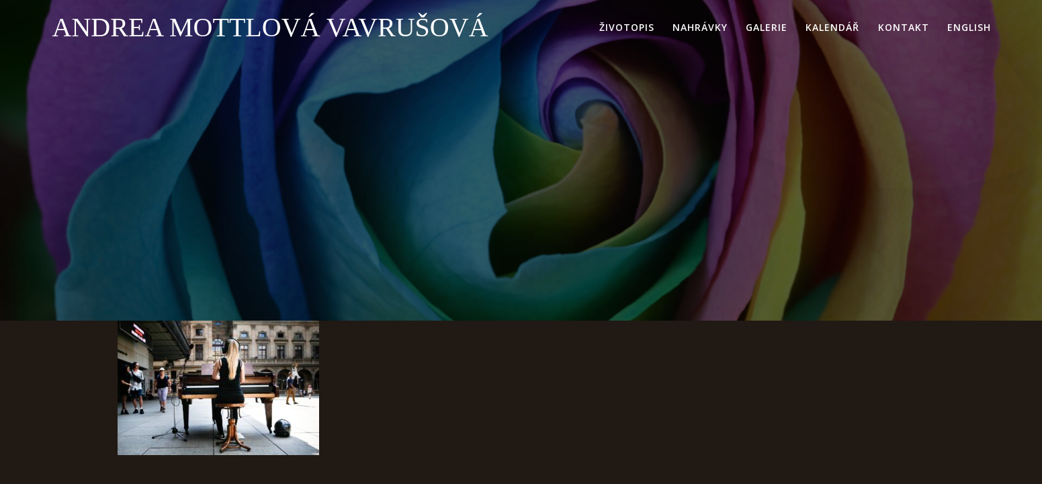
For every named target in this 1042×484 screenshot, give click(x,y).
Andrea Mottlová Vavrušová (270, 27)
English (969, 27)
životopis (626, 27)
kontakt (903, 27)
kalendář (832, 27)
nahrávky (700, 27)
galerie (766, 27)
